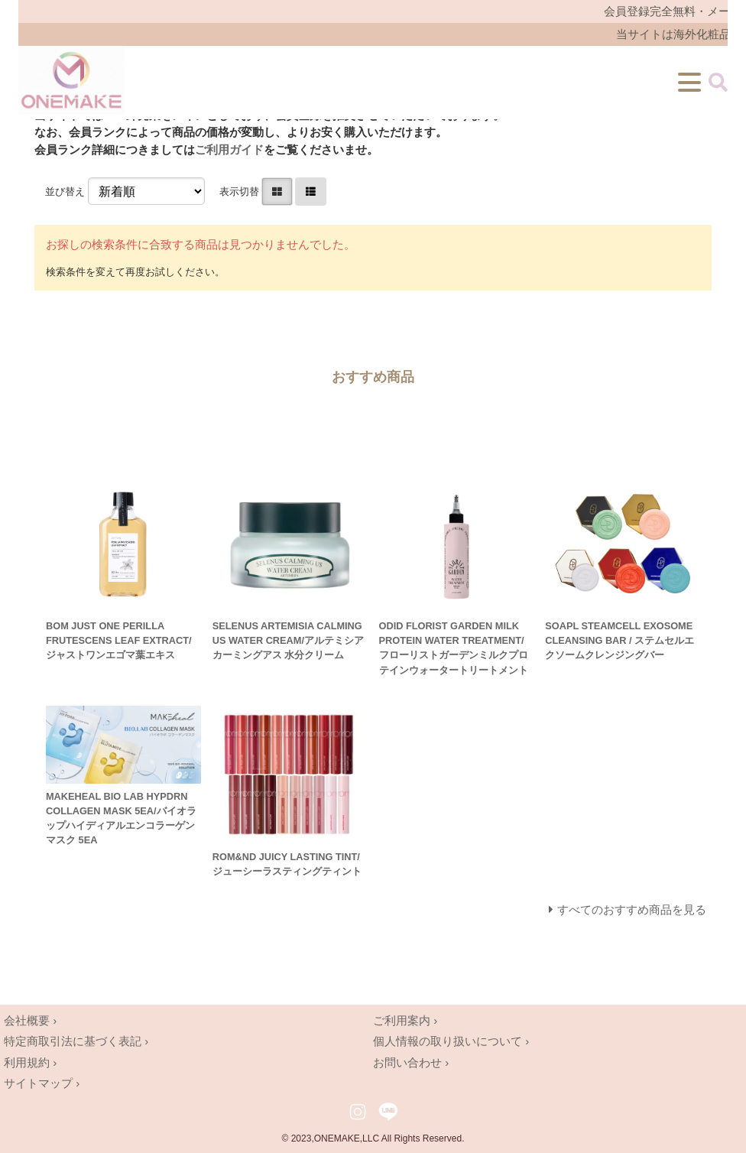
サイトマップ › (41, 1083)
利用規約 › (30, 1062)
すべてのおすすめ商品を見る (631, 909)
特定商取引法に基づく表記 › (76, 1040)
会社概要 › (30, 1020)
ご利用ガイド (229, 149)
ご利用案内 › (405, 1020)
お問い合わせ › (411, 1062)
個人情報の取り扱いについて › (451, 1040)
